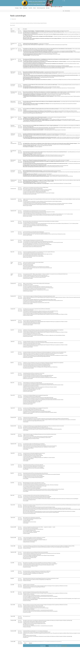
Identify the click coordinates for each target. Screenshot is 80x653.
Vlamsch (53, 6)
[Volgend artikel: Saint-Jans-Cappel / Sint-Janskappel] (30, 643)
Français (57, 6)
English (60, 6)
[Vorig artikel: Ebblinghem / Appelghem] (25, 643)
